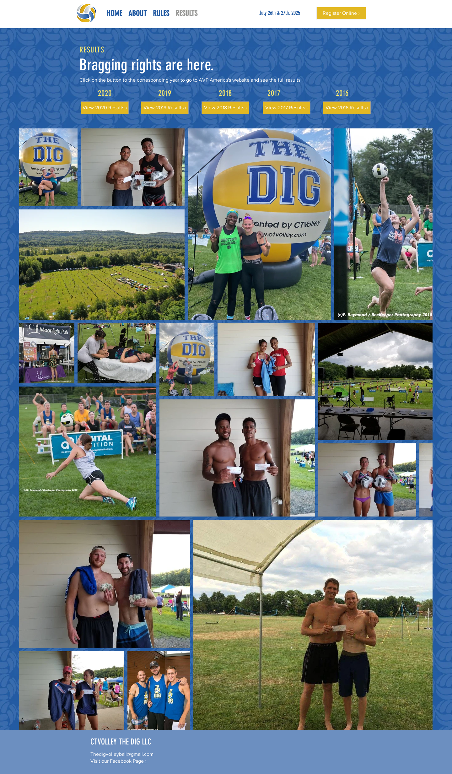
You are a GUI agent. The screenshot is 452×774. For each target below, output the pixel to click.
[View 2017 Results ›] (286, 107)
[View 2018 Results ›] (225, 107)
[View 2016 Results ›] (347, 107)
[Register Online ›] (341, 13)
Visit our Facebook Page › (118, 761)
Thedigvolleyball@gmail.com (121, 754)
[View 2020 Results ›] (105, 107)
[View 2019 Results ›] (165, 107)
